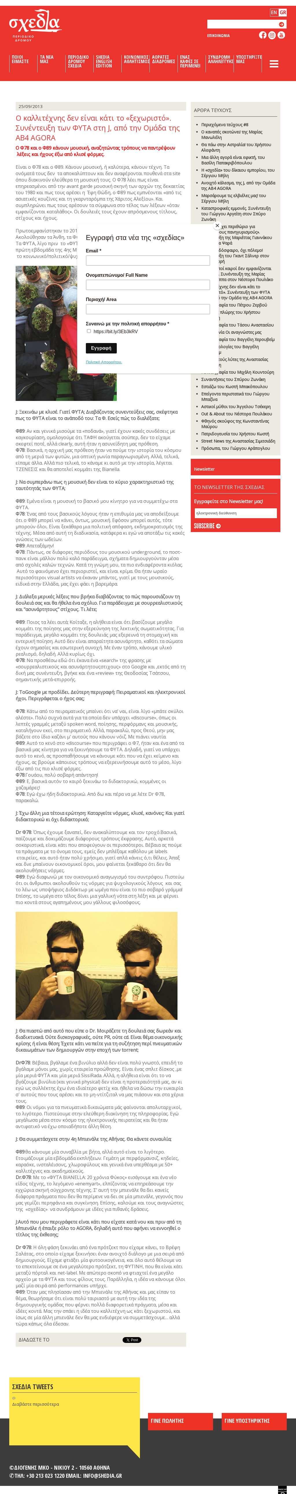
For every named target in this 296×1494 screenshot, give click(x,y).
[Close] (217, 225)
